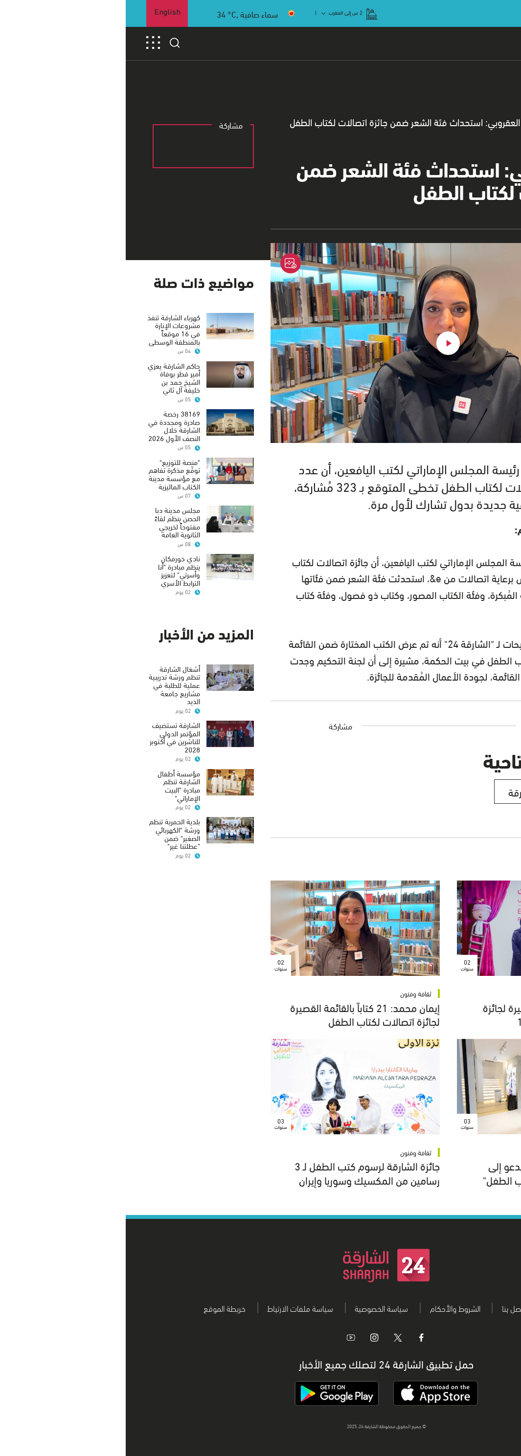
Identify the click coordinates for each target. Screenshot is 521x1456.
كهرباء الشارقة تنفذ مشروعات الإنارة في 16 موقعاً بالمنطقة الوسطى (48, 329)
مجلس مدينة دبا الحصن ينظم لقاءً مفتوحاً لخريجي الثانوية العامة (51, 522)
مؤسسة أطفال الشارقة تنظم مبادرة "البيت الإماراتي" (53, 785)
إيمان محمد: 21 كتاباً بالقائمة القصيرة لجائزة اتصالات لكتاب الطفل (239, 1014)
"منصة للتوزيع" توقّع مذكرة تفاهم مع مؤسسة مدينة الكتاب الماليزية (48, 474)
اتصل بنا (387, 1307)
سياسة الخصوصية (255, 1307)
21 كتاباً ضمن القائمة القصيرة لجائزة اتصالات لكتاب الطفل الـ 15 (428, 1014)
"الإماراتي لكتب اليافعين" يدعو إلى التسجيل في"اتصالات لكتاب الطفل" (428, 1172)
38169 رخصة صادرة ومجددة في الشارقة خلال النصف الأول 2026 (48, 425)
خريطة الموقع (99, 1307)
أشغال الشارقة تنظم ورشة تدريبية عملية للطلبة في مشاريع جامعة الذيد (48, 685)
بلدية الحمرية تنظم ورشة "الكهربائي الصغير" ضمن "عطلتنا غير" (48, 833)
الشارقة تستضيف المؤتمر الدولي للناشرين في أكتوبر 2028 (49, 737)
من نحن (432, 1307)
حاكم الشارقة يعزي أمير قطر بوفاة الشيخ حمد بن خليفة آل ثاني (48, 377)
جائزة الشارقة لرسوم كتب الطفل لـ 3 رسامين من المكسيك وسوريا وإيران (241, 1172)
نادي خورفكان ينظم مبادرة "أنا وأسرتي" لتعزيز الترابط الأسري (53, 570)
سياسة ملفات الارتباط (174, 1307)
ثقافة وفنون (476, 993)
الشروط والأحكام (329, 1307)
